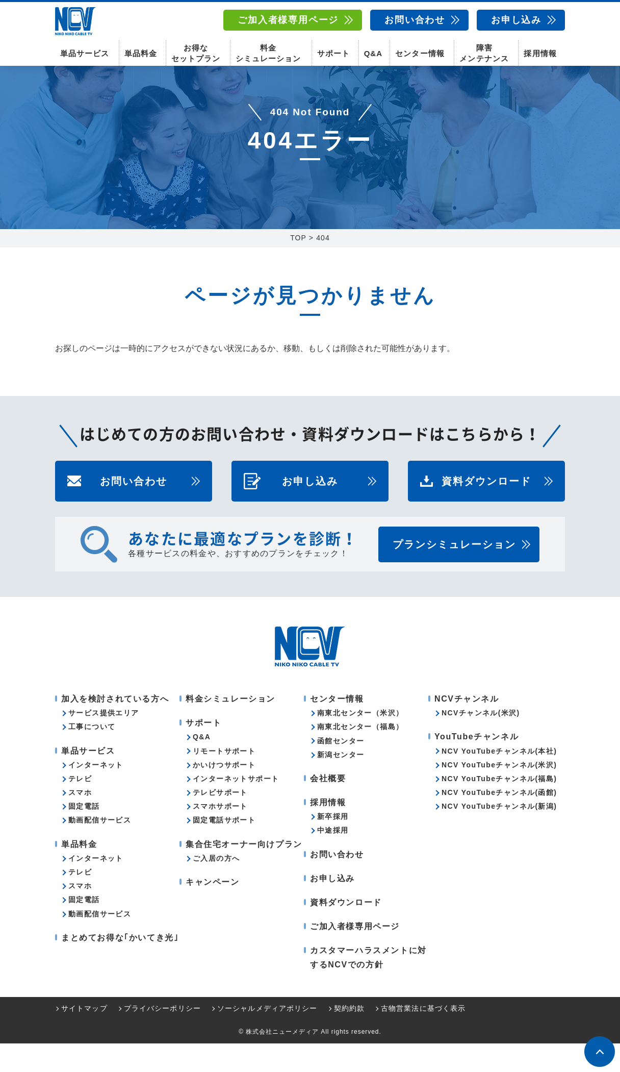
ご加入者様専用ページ (288, 20)
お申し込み (516, 20)
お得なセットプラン (195, 51)
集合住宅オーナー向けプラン (244, 872)
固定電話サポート (224, 848)
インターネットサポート (236, 807)
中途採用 (333, 859)
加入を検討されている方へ (115, 727)
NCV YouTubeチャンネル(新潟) (499, 835)
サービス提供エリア (103, 741)
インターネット (95, 793)
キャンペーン (213, 910)
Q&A (373, 51)
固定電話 (84, 835)
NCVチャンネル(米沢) (481, 741)
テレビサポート (220, 821)
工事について (91, 755)
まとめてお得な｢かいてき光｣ (119, 966)
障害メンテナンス (483, 51)
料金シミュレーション (268, 51)
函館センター (340, 769)
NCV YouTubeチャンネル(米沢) (499, 793)
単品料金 (140, 51)
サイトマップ (84, 1037)
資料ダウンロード (486, 509)
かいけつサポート (224, 793)
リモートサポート (224, 780)
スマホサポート (220, 835)
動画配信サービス (99, 848)
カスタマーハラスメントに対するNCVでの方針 (368, 986)
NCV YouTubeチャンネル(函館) (499, 821)
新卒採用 (333, 845)
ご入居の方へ (216, 887)
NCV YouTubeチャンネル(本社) (499, 780)
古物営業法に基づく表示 (423, 1037)
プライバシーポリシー (162, 1037)
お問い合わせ (414, 20)
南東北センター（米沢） (360, 741)
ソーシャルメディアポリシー (267, 1037)
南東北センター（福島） (360, 755)
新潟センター (340, 783)
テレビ (80, 807)
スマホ (80, 821)
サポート (333, 51)
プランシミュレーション (454, 573)
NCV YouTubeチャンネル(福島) (499, 807)
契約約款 (349, 1037)
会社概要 (328, 807)
